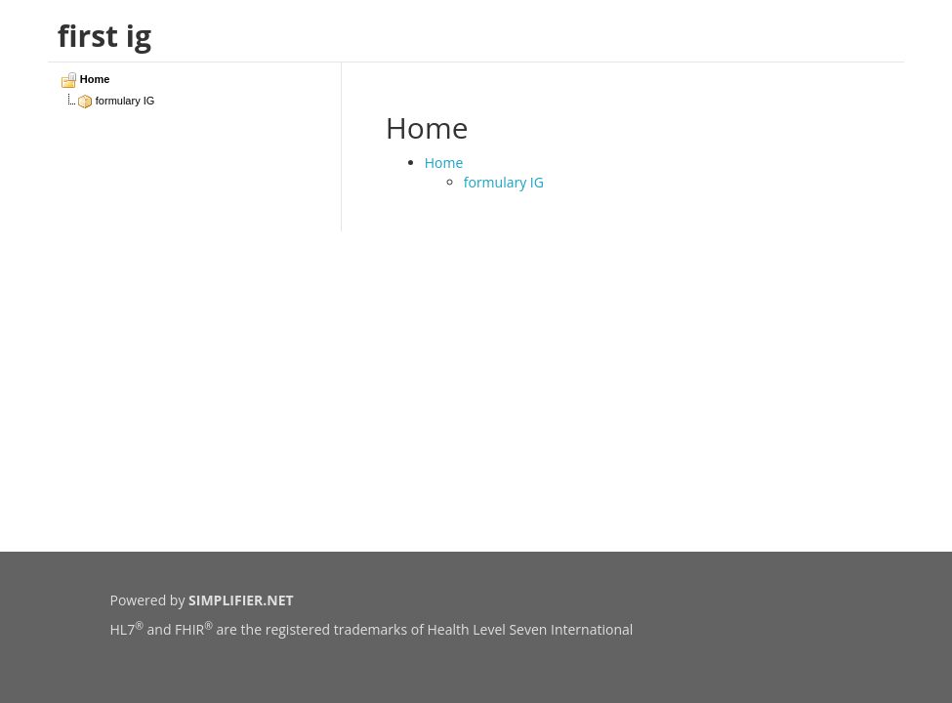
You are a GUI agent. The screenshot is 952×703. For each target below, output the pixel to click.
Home (444, 162)
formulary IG (504, 182)
